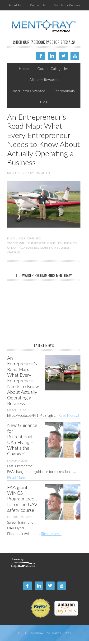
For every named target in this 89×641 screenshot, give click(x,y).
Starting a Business (55, 247)
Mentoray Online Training (44, 26)
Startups (13, 252)
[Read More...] (68, 415)
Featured (34, 238)
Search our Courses (67, 5)
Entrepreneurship (41, 243)
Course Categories (53, 68)
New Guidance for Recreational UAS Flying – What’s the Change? (22, 439)
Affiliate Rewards (43, 80)
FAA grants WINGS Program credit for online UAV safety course (22, 498)
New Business (67, 243)
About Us (15, 5)
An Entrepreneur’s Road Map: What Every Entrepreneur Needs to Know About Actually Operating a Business (43, 139)
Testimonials (64, 91)
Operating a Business (23, 247)
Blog (44, 102)
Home (24, 68)
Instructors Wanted (29, 91)
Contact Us (37, 5)
